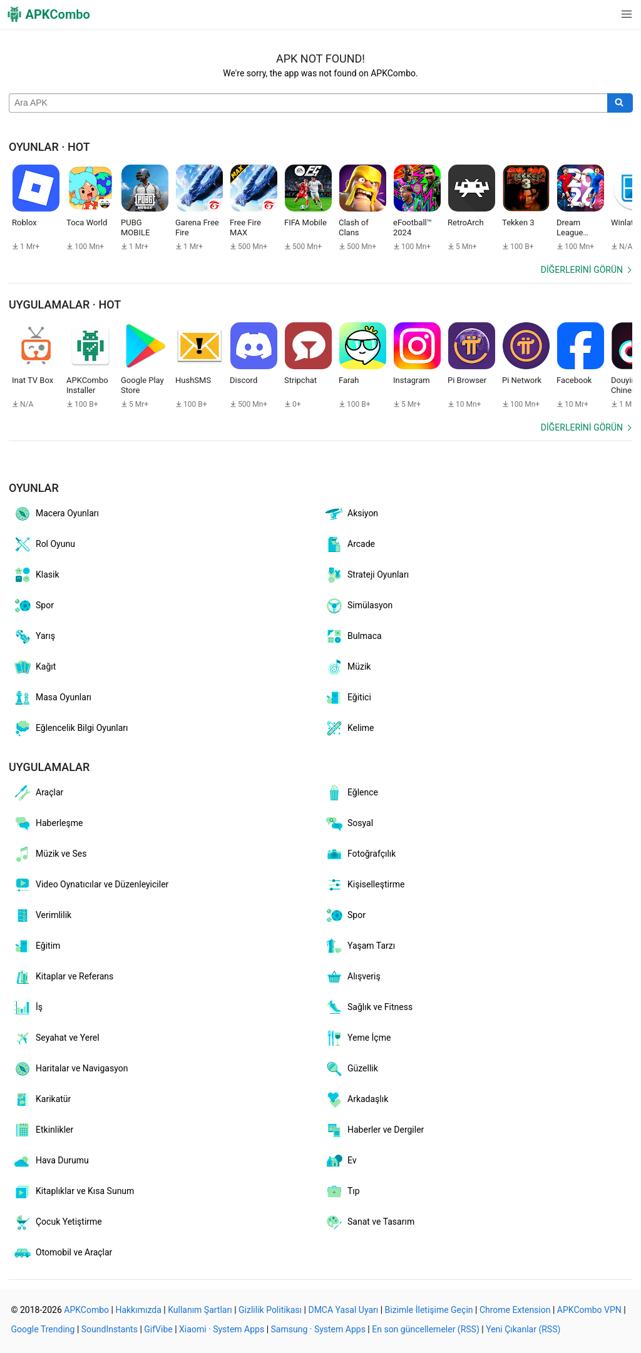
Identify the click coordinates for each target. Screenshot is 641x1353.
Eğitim (36, 946)
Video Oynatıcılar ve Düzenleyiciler (90, 885)
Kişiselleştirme (364, 885)
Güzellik (351, 1069)
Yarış (34, 636)
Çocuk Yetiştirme (57, 1222)
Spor (33, 606)
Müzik (347, 667)
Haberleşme (48, 824)
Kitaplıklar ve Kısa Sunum (73, 1192)
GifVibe (158, 1329)
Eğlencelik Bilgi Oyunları (70, 728)
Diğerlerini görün (582, 270)
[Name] (308, 103)
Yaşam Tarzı (359, 946)
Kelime (349, 728)
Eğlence (351, 793)
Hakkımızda (138, 1310)
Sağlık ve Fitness (368, 1008)
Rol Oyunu (44, 544)
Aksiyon (351, 514)
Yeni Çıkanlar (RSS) (523, 1329)
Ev (340, 1161)
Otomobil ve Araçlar (62, 1253)
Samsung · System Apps (318, 1329)
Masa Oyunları (52, 698)
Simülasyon (358, 606)
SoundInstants (109, 1329)
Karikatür (42, 1100)
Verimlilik (42, 916)
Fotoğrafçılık (360, 854)
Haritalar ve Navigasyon (70, 1069)
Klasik (36, 575)
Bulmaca (353, 636)
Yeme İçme (357, 1038)
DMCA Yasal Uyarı (343, 1310)
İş (28, 1008)
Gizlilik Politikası (270, 1310)
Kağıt (34, 667)
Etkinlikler (43, 1130)
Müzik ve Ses (49, 854)
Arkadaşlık (356, 1100)
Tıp (342, 1192)
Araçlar (38, 793)
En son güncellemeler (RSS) (425, 1329)
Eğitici (347, 698)
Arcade (349, 544)
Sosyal (348, 824)
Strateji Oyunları (366, 575)
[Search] (620, 103)
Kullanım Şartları (200, 1310)
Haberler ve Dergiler (374, 1130)
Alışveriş (352, 977)
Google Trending (43, 1329)
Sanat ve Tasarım (369, 1222)
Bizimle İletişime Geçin (429, 1310)
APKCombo (86, 1310)
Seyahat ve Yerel (56, 1038)
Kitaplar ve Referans (63, 977)
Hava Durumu (51, 1161)
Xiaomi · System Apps (221, 1329)
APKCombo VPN (589, 1310)
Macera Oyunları (56, 514)
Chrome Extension (515, 1310)
